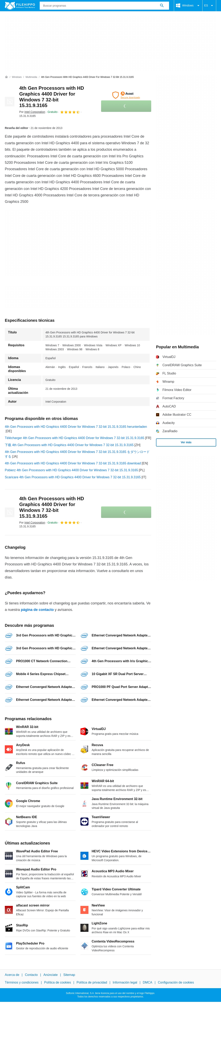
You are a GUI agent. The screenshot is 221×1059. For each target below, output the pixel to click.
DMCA (147, 982)
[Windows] (17, 77)
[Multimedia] (31, 77)
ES (209, 5)
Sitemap (69, 975)
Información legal (125, 982)
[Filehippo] (20, 5)
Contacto (31, 975)
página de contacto (37, 610)
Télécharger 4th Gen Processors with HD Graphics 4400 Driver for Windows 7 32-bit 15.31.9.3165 (74, 438)
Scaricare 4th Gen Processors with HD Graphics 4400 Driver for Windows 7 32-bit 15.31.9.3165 (73, 477)
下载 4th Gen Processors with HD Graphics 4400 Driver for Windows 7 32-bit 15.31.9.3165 (69, 445)
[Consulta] (104, 6)
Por (32, 111)
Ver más (186, 442)
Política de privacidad (92, 982)
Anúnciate (50, 975)
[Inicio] (6, 77)
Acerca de (12, 975)
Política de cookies (57, 982)
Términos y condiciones (22, 982)
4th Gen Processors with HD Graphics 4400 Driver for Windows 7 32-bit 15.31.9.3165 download (73, 463)
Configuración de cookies (176, 982)
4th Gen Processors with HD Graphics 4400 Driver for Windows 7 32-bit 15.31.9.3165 (51, 96)
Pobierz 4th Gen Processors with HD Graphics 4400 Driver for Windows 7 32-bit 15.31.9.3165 (71, 470)
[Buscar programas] (162, 6)
